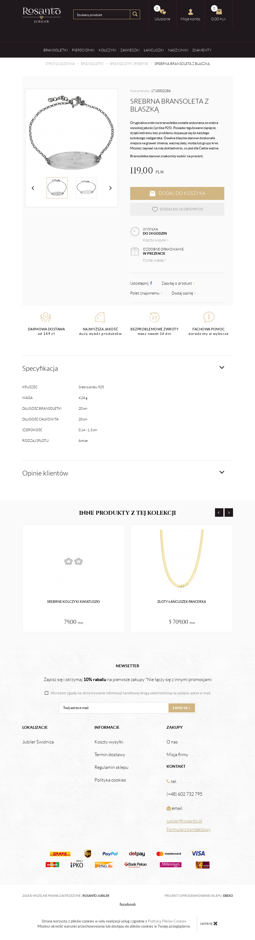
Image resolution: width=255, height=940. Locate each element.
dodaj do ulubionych (177, 209)
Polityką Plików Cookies (167, 921)
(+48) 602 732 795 (184, 794)
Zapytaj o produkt (178, 283)
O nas (172, 742)
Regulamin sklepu (111, 767)
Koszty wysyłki (155, 240)
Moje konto (190, 15)
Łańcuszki (154, 50)
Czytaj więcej (154, 260)
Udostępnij (141, 283)
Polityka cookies (110, 780)
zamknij (209, 923)
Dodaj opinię (184, 293)
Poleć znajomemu (146, 293)
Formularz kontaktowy (188, 829)
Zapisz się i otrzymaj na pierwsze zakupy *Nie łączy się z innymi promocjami (128, 679)
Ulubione (162, 13)
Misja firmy (177, 755)
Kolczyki (107, 50)
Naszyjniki (178, 50)
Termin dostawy (109, 755)
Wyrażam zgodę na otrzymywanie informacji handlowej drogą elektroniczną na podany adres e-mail (130, 693)
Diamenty (202, 50)
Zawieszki (130, 50)
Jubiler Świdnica (38, 742)
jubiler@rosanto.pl (184, 821)
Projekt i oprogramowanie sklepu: (199, 895)
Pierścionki (83, 50)
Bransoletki (55, 50)
